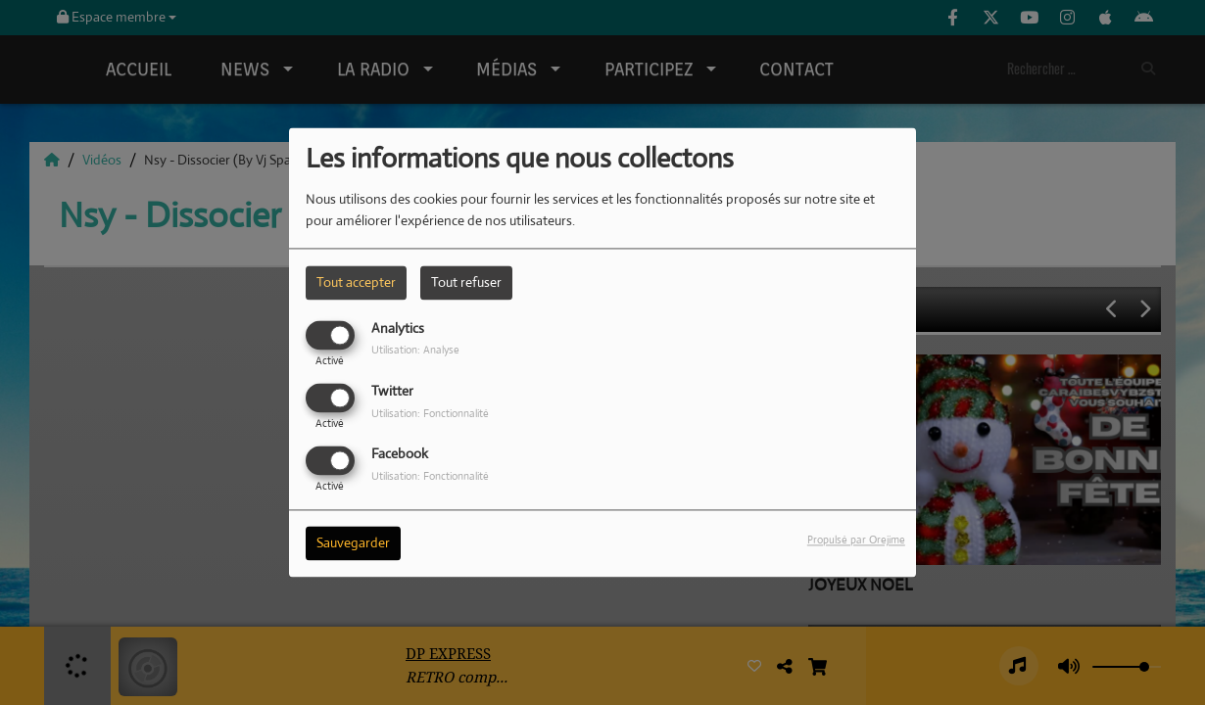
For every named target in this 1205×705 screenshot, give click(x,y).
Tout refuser (466, 282)
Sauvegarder (353, 543)
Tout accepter (356, 282)
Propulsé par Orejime (856, 540)
